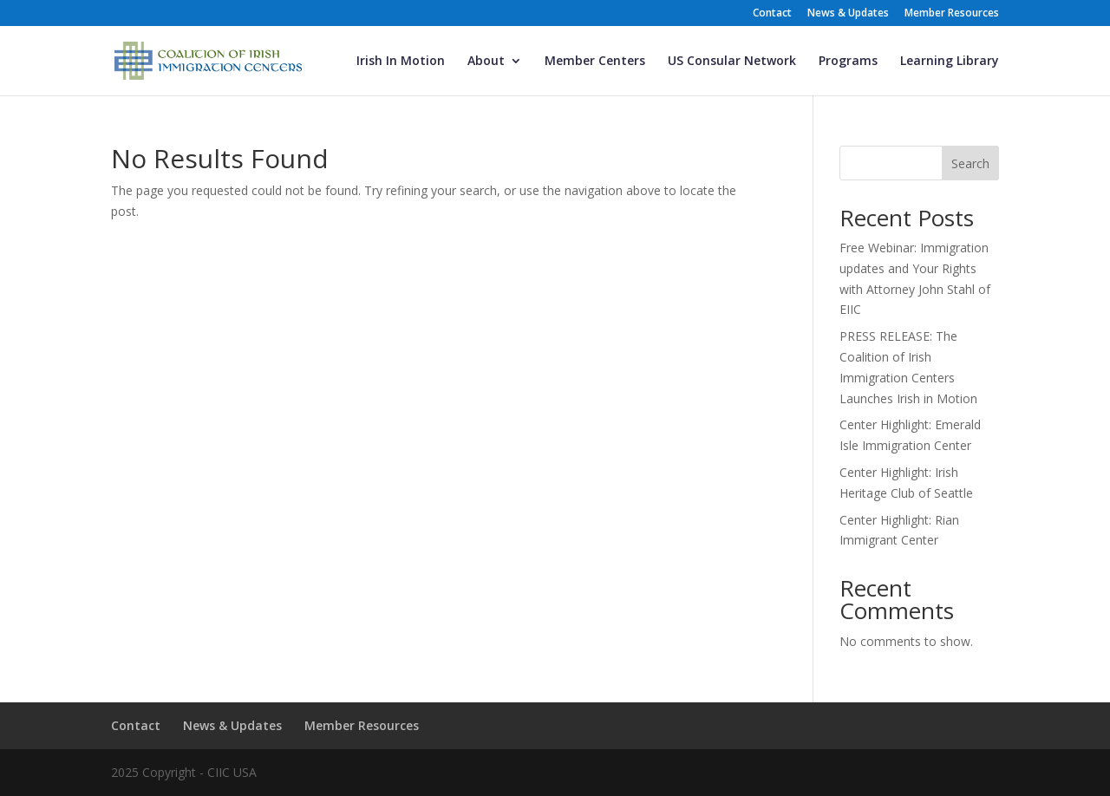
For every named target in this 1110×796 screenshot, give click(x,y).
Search (970, 163)
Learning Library (949, 62)
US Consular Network (732, 62)
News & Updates (848, 14)
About (486, 62)
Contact (772, 14)
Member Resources (951, 14)
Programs (848, 62)
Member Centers (595, 62)
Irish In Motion (400, 62)
